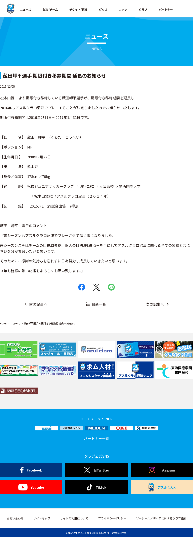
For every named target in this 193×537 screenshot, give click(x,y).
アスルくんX (162, 487)
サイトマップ (41, 518)
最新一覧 (99, 304)
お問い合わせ (15, 518)
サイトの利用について (74, 518)
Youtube (31, 487)
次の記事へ (155, 304)
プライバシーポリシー (112, 518)
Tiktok (97, 487)
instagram (162, 470)
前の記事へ (38, 304)
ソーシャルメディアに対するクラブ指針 (161, 518)
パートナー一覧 (96, 438)
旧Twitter (96, 470)
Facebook (31, 470)
